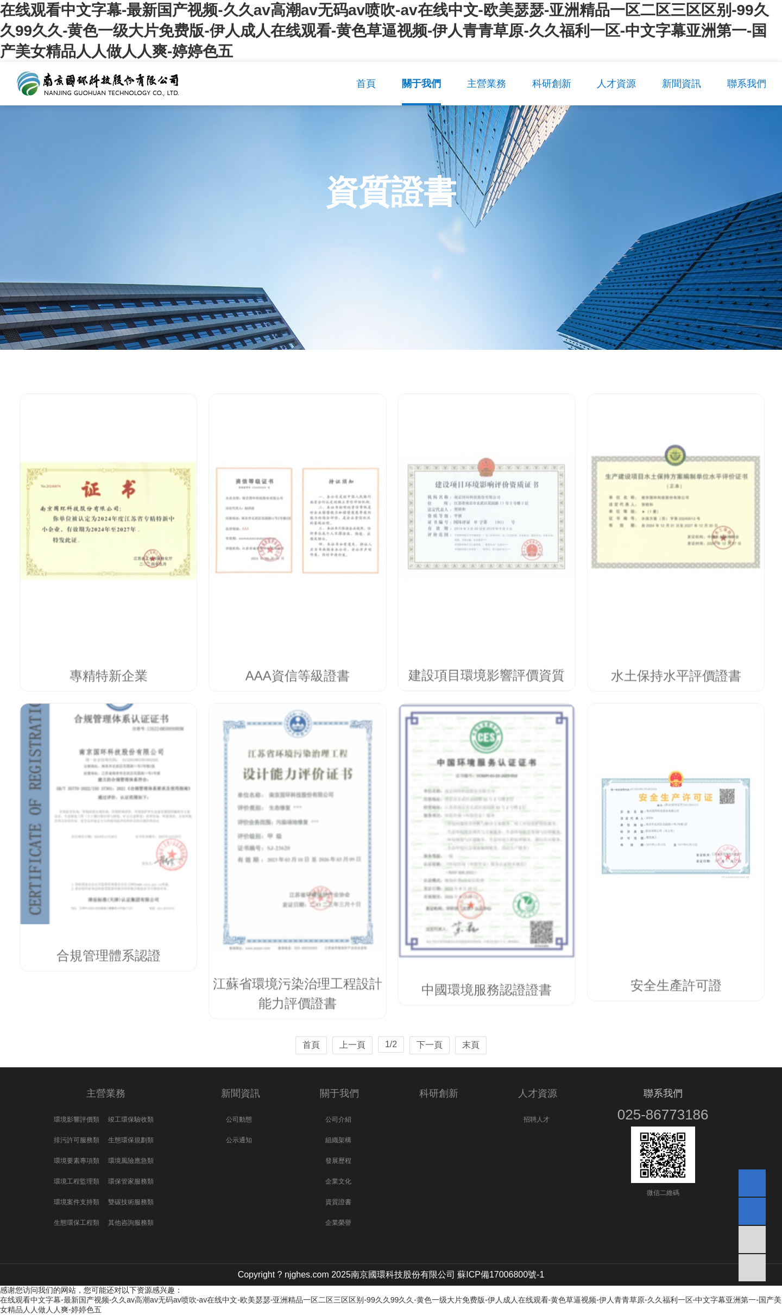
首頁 (311, 1044)
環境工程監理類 (76, 1181)
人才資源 (537, 1093)
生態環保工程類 (76, 1222)
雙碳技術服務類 (131, 1202)
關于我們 (339, 1093)
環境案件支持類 (76, 1202)
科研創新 (438, 1093)
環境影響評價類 (76, 1119)
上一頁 (352, 1044)
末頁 (471, 1044)
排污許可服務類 (76, 1140)
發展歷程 (338, 1161)
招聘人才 (537, 1119)
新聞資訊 (240, 1093)
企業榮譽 (338, 1222)
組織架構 (338, 1140)
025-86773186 (663, 1114)
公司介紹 (338, 1119)
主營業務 (105, 1093)
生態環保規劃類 (131, 1140)
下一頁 (430, 1044)
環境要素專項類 (76, 1161)
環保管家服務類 (131, 1181)
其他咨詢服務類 (131, 1222)
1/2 (391, 1044)
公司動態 (239, 1119)
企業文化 (338, 1181)
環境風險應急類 (131, 1161)
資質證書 (338, 1202)
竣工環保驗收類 (131, 1119)
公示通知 (239, 1140)
